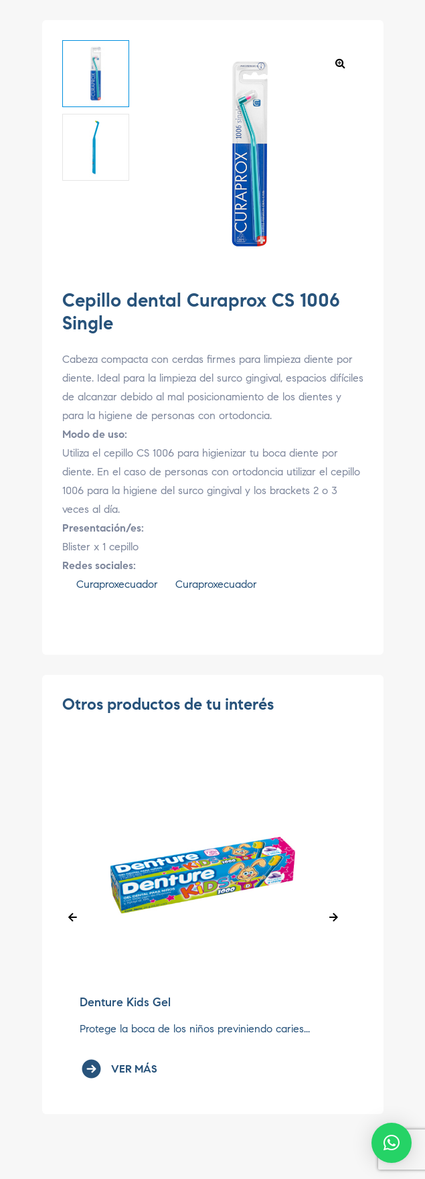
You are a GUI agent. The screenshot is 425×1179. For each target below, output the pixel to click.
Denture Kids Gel (125, 1002)
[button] (340, 63)
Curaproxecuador (110, 584)
